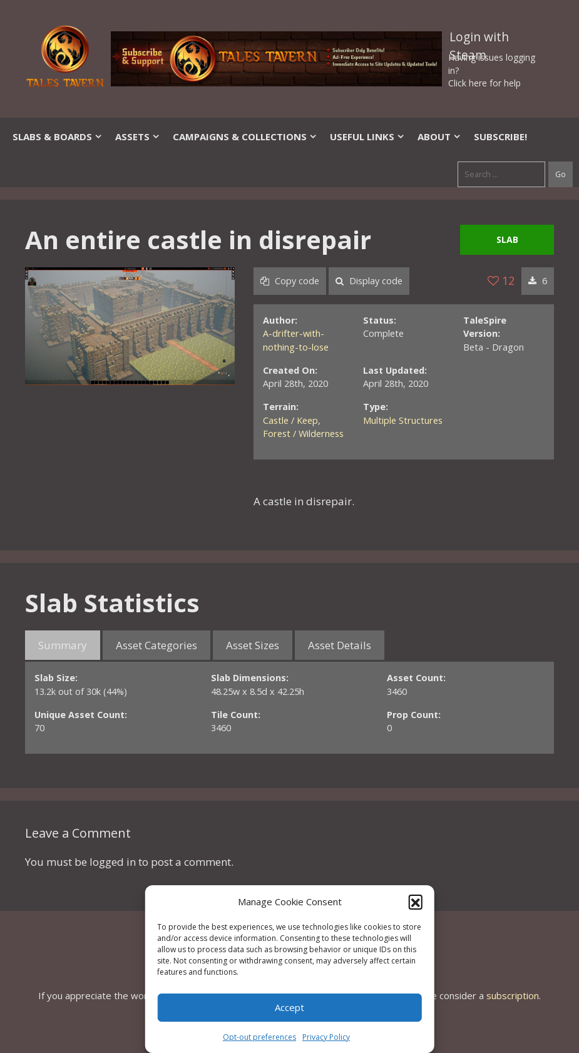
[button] (415, 901)
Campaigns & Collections (245, 136)
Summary (62, 645)
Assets (137, 136)
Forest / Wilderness (303, 433)
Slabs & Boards (58, 136)
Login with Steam (479, 39)
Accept (289, 1007)
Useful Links (367, 136)
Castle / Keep (290, 420)
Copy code (289, 281)
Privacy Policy (326, 1037)
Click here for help (484, 83)
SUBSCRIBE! (500, 136)
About (439, 136)
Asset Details (339, 645)
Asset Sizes (252, 645)
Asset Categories (156, 645)
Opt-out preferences (259, 1037)
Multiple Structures (403, 420)
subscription (512, 995)
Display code (369, 281)
